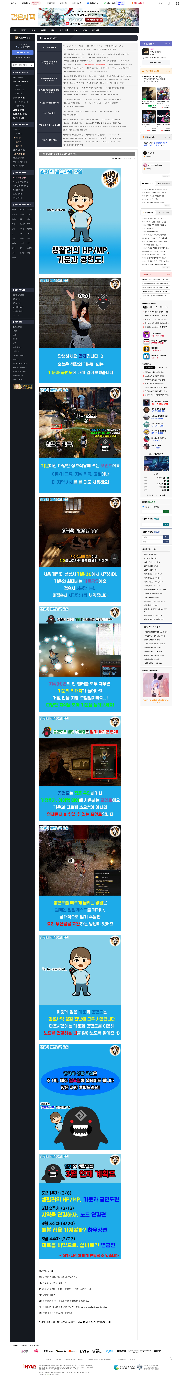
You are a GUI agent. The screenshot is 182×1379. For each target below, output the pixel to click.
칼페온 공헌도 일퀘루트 (92, 99)
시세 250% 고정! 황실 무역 (72, 64)
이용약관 (67, 1359)
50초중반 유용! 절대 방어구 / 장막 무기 (92, 79)
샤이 (28, 234)
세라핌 (14, 258)
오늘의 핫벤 (16, 299)
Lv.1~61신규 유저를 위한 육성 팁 (154, 644)
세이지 (14, 243)
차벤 (14, 335)
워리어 (14, 210)
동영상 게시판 (17, 194)
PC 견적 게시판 (18, 311)
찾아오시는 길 (122, 1359)
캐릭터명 (155, 507)
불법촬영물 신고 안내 (107, 1359)
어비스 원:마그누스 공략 (152, 562)
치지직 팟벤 (16, 130)
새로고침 (165, 176)
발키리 (14, 219)
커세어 (22, 243)
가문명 (145, 507)
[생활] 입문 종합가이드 (151, 597)
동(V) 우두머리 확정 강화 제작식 (154, 601)
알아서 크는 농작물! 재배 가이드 (119, 54)
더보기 (162, 495)
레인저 (22, 210)
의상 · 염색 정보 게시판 (20, 186)
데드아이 (22, 253)
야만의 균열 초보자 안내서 (90, 120)
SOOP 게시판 (17, 134)
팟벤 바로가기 (17, 327)
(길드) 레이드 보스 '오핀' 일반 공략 (75, 130)
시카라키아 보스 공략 (96, 138)
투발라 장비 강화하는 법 (152, 640)
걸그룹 (15, 339)
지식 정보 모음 (18, 106)
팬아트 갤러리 (17, 198)
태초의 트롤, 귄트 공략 (118, 126)
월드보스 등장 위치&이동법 (72, 76)
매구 (21, 248)
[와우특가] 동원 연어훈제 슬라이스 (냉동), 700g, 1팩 (156, 283)
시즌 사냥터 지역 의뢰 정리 (153, 651)
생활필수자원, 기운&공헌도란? (95, 64)
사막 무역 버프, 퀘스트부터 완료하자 (75, 95)
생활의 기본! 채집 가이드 (96, 54)
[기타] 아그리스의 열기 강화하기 (154, 619)
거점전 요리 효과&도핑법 (95, 83)
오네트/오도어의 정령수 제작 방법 (155, 589)
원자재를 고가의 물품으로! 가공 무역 (75, 91)
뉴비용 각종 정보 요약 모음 (153, 663)
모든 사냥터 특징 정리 (151, 566)
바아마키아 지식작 (115, 135)
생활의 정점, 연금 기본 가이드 (97, 68)
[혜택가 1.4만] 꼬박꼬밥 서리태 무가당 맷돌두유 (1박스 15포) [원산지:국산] (156, 287)
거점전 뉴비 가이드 (69, 79)
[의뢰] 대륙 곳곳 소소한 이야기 (154, 582)
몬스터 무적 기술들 (150, 554)
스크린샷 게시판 (18, 190)
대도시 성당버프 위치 (151, 558)
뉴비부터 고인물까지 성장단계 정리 (155, 632)
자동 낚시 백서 (68, 111)
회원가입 (17, 58)
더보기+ (167, 43)
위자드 (29, 219)
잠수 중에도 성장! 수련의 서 (94, 76)
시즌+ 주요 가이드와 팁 (94, 46)
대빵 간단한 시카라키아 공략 (110, 142)
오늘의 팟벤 (16, 303)
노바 (28, 238)
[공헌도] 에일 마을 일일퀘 (152, 586)
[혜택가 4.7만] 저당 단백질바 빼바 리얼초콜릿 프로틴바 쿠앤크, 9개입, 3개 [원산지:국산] (156, 296)
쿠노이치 (22, 224)
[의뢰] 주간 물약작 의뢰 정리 (153, 574)
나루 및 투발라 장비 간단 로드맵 (154, 636)
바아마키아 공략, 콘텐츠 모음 (73, 135)
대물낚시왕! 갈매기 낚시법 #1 (86, 111)
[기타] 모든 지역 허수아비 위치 (154, 615)
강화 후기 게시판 (18, 166)
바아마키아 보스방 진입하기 (95, 135)
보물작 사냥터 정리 (150, 570)
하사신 (22, 238)
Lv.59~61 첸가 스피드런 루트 (153, 593)
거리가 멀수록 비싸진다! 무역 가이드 (100, 57)
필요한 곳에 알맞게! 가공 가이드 (74, 57)
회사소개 (48, 1359)
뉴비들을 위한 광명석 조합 (152, 647)
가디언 (14, 238)
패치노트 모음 (18, 90)
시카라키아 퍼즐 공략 (114, 138)
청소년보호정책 (93, 1359)
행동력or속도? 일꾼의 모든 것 (73, 68)
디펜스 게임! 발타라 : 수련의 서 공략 (75, 126)
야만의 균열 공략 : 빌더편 (111, 120)
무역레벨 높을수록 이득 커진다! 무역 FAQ (77, 61)
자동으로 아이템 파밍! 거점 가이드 (120, 64)
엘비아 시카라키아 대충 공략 (73, 145)
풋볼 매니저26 (17, 380)
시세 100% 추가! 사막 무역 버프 (105, 61)
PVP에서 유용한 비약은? (115, 83)
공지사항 (132, 1359)
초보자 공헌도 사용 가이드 (72, 99)
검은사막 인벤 (24, 38)
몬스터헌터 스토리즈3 (20, 367)
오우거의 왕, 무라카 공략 (99, 126)
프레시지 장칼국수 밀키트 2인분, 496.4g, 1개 (156, 279)
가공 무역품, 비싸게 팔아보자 (101, 91)
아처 (21, 234)
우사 (13, 248)
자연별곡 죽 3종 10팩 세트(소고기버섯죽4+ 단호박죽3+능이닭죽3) (156, 291)
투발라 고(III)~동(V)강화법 (114, 46)
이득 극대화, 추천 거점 (71, 88)
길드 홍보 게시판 (18, 158)
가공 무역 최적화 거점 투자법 (92, 88)
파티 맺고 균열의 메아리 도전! (154, 655)
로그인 (161, 3)
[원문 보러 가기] (129, 158)
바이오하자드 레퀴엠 (19, 371)
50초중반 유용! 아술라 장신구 (119, 79)
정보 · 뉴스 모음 (18, 77)
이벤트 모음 (17, 94)
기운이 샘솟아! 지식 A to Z (92, 103)
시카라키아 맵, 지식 (91, 142)
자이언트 (15, 214)
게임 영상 (16, 351)
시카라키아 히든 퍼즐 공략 (72, 142)
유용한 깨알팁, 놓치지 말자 (98, 71)
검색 (31, 65)
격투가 (22, 229)
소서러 (29, 210)
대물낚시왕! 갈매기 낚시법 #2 (110, 111)
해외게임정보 (17, 347)
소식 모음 (17, 86)
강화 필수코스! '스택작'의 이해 (73, 83)
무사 (28, 214)
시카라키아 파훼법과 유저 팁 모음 (74, 138)
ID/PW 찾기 (27, 58)
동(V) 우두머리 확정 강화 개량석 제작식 (76, 49)
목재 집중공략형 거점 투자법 (114, 88)
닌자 (28, 224)
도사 (13, 253)
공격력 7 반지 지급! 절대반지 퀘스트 (119, 76)
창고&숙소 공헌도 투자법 (71, 103)
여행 (14, 343)
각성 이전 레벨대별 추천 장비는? (74, 71)
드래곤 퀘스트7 (18, 376)
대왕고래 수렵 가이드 (70, 115)
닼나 (13, 229)
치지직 (15, 331)
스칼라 (29, 248)
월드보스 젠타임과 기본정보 (72, 123)
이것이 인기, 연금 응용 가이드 (120, 68)
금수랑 (22, 214)
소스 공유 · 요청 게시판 (20, 182)
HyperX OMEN (18, 355)
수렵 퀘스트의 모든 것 (70, 120)
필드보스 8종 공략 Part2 (113, 123)
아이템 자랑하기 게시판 (20, 162)
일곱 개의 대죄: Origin (20, 363)
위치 (13, 224)
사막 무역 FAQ (125, 61)
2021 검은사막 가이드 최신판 (73, 46)
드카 (28, 243)
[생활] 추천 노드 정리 (150, 605)
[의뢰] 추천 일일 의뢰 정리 (152, 578)
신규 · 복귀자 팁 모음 (20, 102)
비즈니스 (58, 1359)
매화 (21, 219)
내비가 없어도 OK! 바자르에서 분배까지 (104, 95)
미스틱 (29, 229)
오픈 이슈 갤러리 (18, 295)
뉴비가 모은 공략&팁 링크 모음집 (104, 49)
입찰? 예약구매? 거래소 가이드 (73, 54)
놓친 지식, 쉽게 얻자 (111, 103)
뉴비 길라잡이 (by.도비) (151, 659)
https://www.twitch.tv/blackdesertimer (94, 1307)
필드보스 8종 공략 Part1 (94, 123)
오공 (28, 253)
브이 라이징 (16, 359)
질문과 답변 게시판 (19, 150)
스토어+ (167, 71)
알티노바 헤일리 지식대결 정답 (73, 106)
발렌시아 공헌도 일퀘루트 (112, 99)
